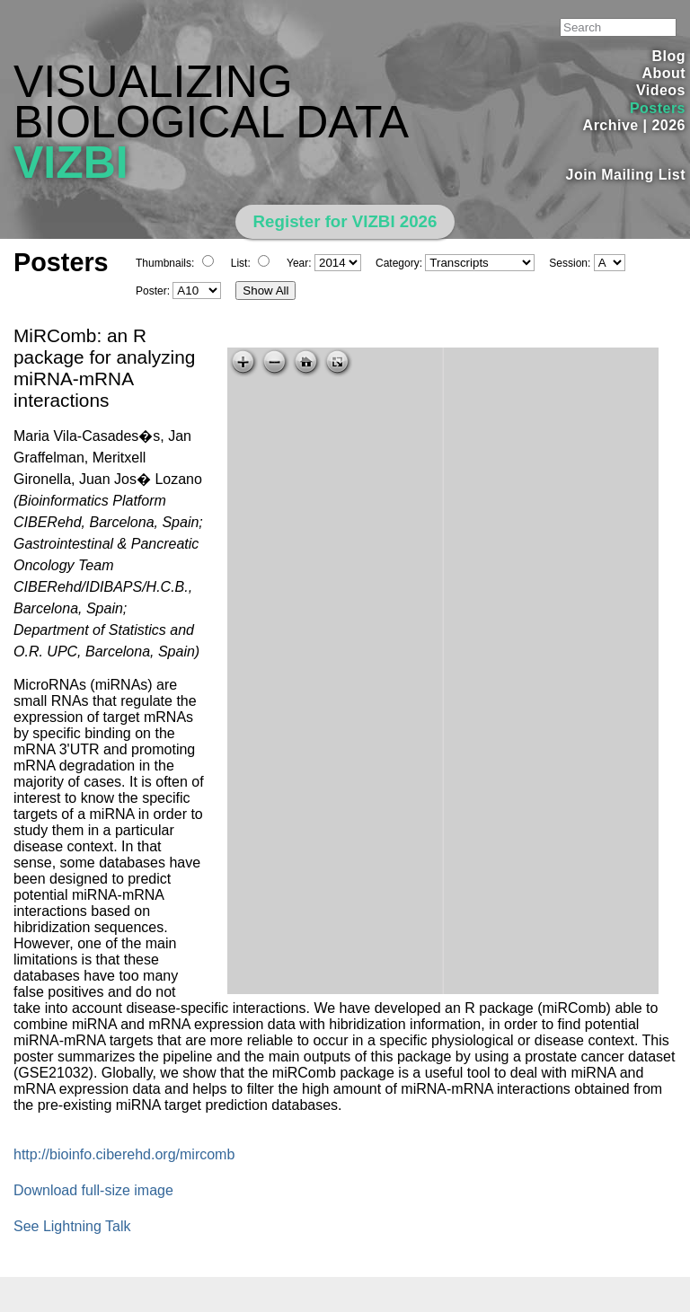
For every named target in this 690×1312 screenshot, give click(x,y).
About (663, 73)
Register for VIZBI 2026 (345, 221)
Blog (669, 56)
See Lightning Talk (71, 1226)
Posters (658, 108)
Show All (265, 290)
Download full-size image (93, 1190)
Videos (661, 90)
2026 (668, 125)
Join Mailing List (626, 174)
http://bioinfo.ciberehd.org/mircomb (123, 1154)
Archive (611, 125)
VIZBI (70, 162)
